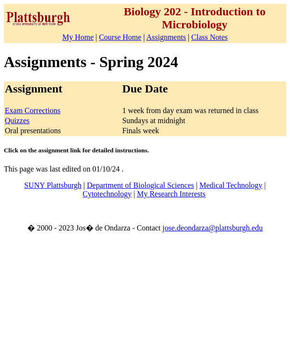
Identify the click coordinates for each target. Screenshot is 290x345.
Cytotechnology (106, 194)
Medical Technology (230, 185)
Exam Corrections (32, 110)
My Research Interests (171, 194)
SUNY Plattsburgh (52, 185)
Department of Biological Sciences (140, 185)
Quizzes (17, 120)
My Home (77, 37)
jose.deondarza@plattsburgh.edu (212, 228)
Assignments (166, 37)
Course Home (120, 37)
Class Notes (209, 37)
